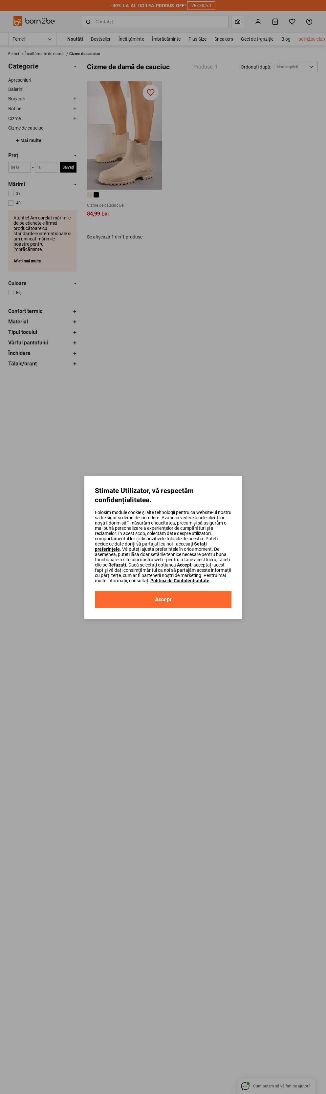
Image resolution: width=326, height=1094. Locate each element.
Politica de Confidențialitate (179, 580)
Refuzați (117, 565)
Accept (184, 565)
